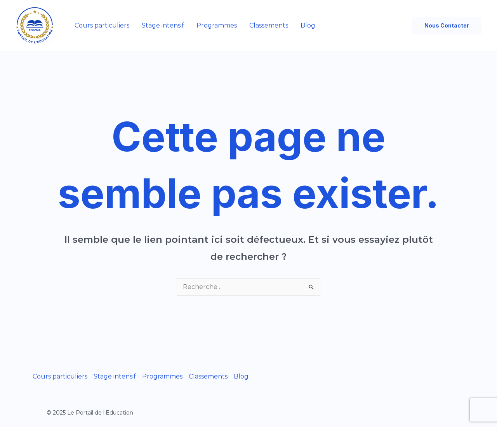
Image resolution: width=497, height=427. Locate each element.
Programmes (216, 25)
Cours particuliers (102, 25)
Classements (268, 25)
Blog (308, 25)
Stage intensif (163, 25)
